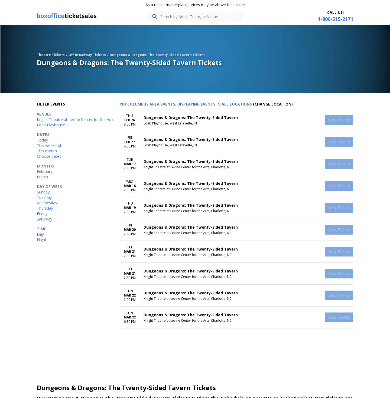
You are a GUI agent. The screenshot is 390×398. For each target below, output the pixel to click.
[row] (236, 120)
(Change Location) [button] (273, 104)
